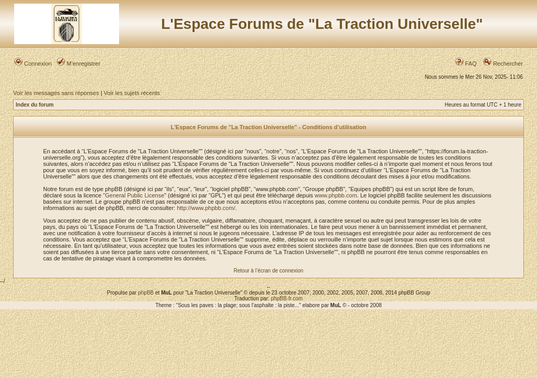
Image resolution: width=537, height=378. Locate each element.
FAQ (466, 63)
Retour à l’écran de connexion (269, 271)
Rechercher (503, 63)
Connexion (33, 63)
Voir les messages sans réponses (56, 93)
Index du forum (34, 105)
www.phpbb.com (336, 195)
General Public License (134, 195)
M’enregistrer (78, 63)
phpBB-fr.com (287, 298)
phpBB (146, 293)
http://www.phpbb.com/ (206, 208)
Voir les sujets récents (132, 93)
